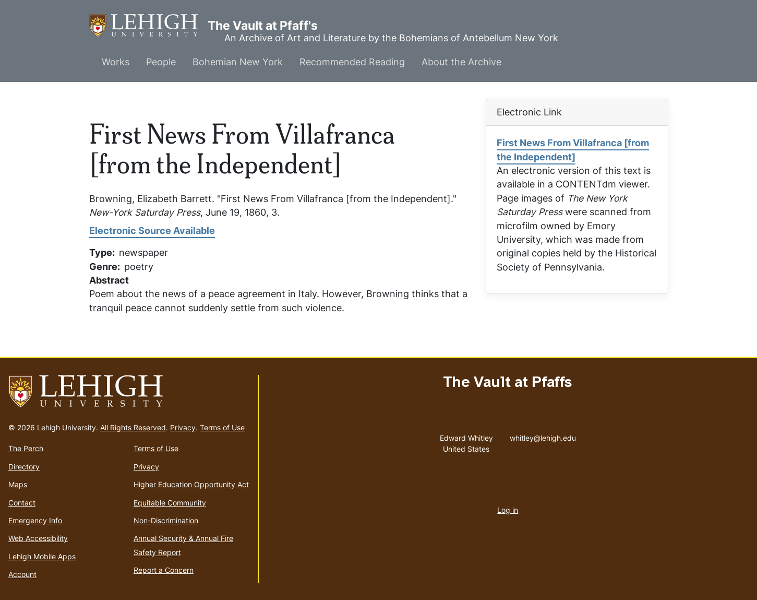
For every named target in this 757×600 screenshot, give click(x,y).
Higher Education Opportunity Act (191, 484)
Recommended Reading (352, 61)
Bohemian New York (238, 61)
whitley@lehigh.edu (543, 435)
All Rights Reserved (133, 427)
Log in (507, 510)
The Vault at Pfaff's (148, 26)
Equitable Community (170, 503)
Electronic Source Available (152, 230)
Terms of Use (222, 427)
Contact (21, 503)
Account (22, 574)
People (161, 61)
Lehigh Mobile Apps (42, 556)
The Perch (25, 448)
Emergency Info (35, 520)
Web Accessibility (38, 538)
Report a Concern (164, 570)
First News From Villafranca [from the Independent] (573, 149)
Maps (17, 484)
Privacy (183, 427)
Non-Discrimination (166, 520)
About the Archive (461, 61)
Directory (24, 467)
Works (115, 61)
